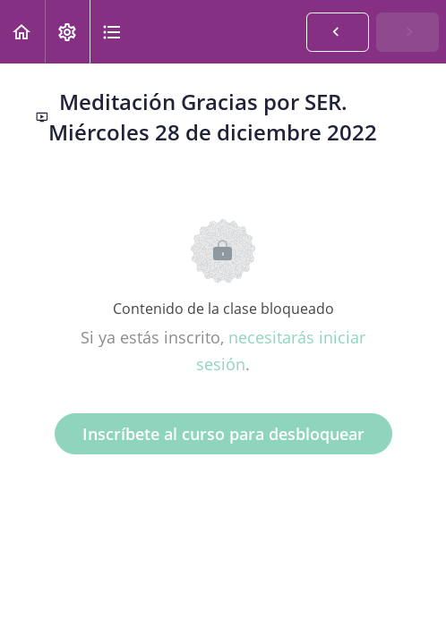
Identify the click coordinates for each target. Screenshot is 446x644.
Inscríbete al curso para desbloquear (223, 434)
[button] (22, 32)
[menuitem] (67, 32)
